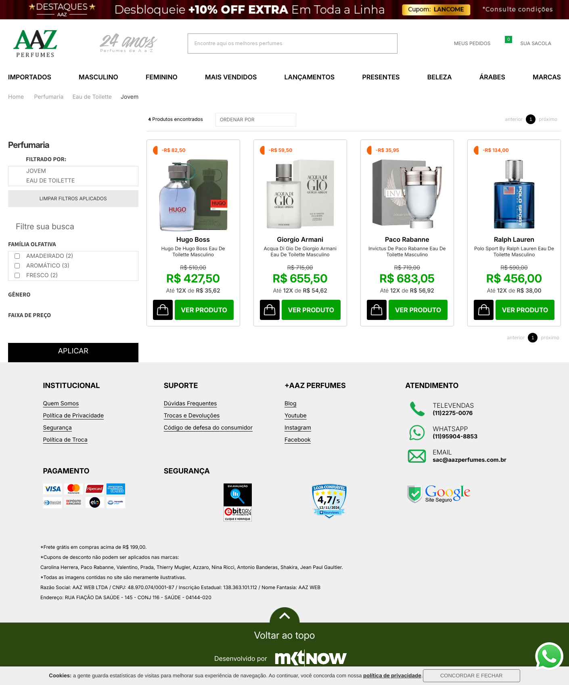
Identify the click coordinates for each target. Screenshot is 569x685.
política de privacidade (392, 676)
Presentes (381, 77)
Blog (290, 403)
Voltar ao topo (284, 635)
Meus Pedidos (467, 43)
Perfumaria (49, 96)
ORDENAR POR (257, 120)
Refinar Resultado (73, 226)
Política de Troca (65, 439)
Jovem (129, 96)
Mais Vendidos (231, 77)
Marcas (547, 77)
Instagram (297, 427)
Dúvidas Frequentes (190, 403)
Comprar (204, 310)
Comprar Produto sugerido (163, 310)
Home (16, 96)
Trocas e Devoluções (192, 415)
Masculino (98, 77)
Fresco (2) (36, 275)
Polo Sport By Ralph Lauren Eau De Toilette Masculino (514, 251)
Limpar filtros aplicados (73, 198)
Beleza (439, 77)
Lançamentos (309, 77)
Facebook (297, 439)
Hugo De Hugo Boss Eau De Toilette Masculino (193, 251)
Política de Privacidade (73, 415)
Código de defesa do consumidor (208, 427)
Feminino (162, 77)
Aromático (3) (42, 265)
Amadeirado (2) (44, 256)
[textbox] (282, 43)
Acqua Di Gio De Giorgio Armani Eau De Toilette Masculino (300, 251)
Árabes (492, 77)
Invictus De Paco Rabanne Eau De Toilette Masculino (407, 251)
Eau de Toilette (92, 96)
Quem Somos (61, 403)
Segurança (57, 427)
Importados (29, 77)
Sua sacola (530, 43)
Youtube (295, 415)
